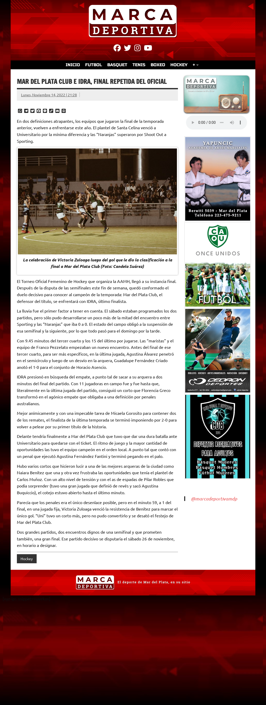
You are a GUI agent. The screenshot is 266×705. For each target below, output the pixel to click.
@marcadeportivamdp (214, 498)
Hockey (27, 558)
